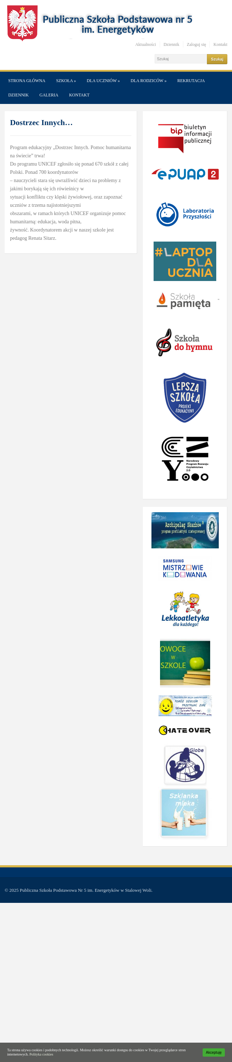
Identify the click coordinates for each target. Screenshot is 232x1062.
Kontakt (220, 44)
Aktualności (145, 44)
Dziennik (171, 44)
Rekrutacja (191, 80)
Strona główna (26, 80)
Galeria (48, 94)
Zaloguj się (196, 44)
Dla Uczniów (103, 80)
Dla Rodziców (148, 80)
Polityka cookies (41, 1054)
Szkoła (66, 80)
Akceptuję (214, 1052)
